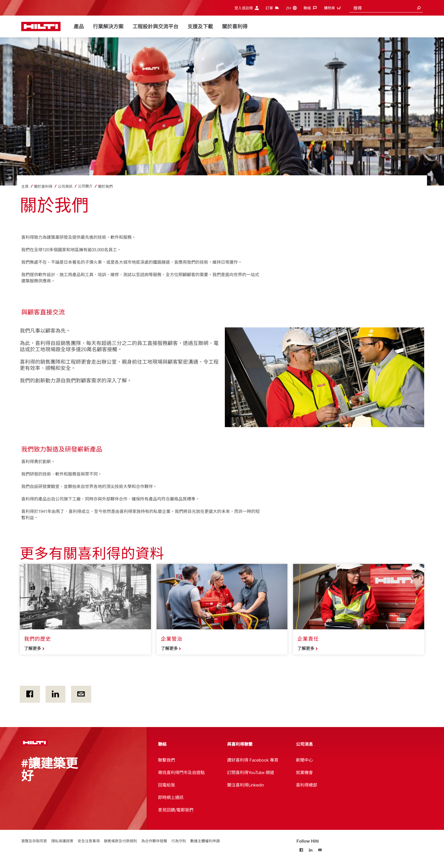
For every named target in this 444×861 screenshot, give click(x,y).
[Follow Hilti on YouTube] (320, 850)
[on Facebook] (30, 694)
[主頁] (41, 26)
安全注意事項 (89, 841)
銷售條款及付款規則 (120, 841)
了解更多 (32, 648)
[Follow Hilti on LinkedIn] (310, 850)
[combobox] (386, 7)
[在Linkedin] (56, 694)
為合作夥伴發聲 (154, 841)
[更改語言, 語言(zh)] (293, 7)
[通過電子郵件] (81, 694)
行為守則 (178, 841)
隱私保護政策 (62, 841)
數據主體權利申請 (205, 841)
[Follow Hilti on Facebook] (301, 850)
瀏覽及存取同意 (34, 841)
